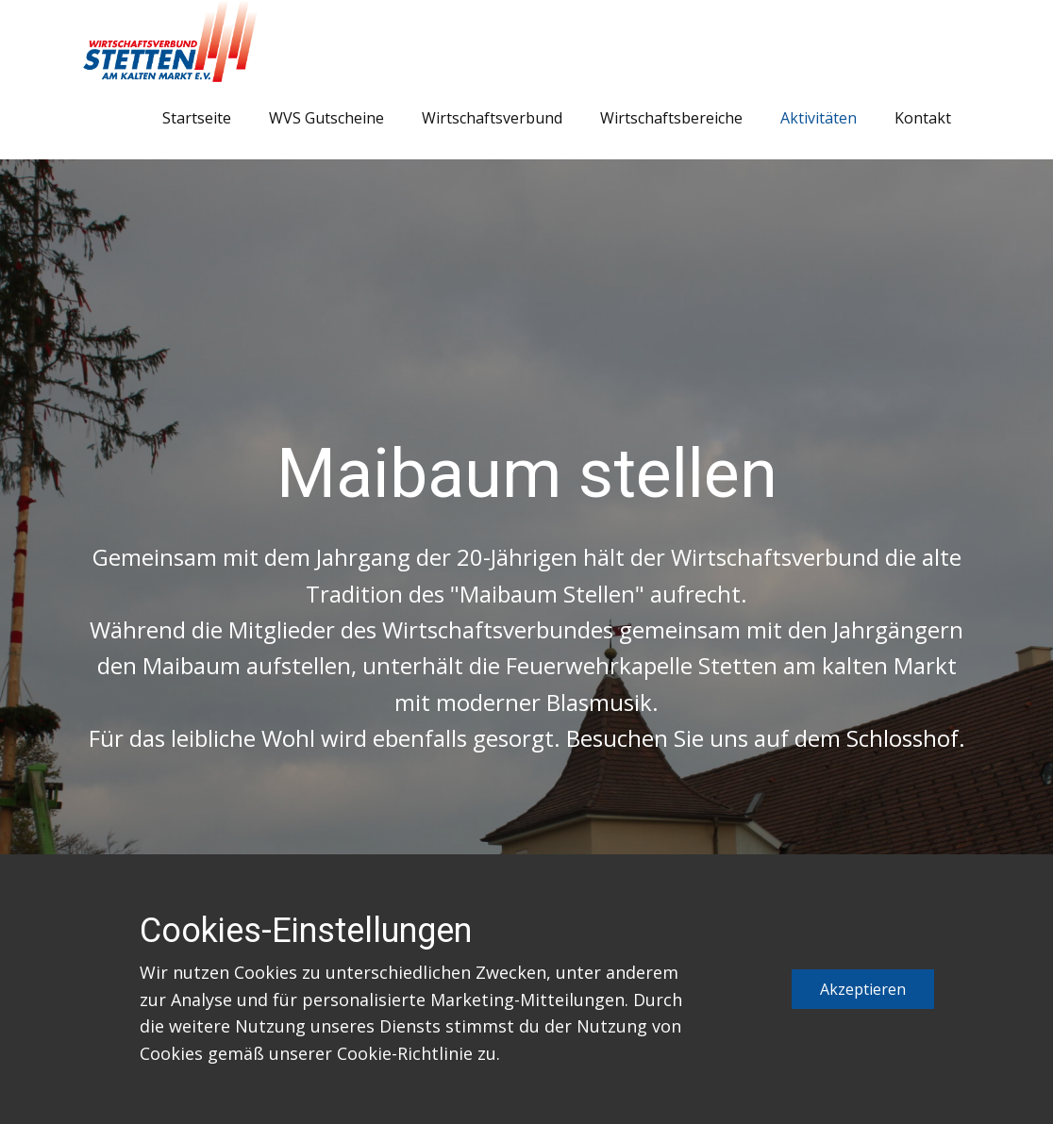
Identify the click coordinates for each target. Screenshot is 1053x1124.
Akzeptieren (863, 989)
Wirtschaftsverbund (492, 117)
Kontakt (922, 117)
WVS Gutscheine (326, 117)
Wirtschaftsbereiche (671, 117)
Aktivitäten (818, 117)
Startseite (196, 117)
